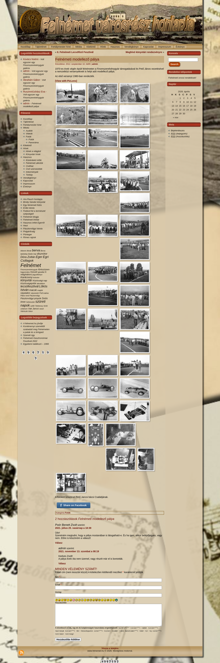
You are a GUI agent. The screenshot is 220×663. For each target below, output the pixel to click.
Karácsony (26, 277)
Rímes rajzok (29, 237)
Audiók (29, 130)
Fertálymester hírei (32, 125)
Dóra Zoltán (27, 257)
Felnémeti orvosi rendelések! (182, 78)
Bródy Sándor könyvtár (34, 202)
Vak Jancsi (33, 308)
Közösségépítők (28, 283)
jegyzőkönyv (37, 275)
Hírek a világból (33, 151)
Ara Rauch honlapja (32, 199)
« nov (175, 117)
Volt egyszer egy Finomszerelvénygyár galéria (35, 74)
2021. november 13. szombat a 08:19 (78, 551)
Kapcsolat (28, 180)
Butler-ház (32, 254)
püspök (37, 298)
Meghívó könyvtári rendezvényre (144, 52)
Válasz (58, 542)
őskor (30, 311)
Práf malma (44, 293)
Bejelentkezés (178, 130)
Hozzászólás (61, 602)
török (46, 306)
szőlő (32, 306)
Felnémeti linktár (31, 219)
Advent (23, 251)
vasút (41, 309)
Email (58, 584)
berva (36, 250)
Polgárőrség (29, 231)
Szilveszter (30, 302)
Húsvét (33, 272)
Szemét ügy (29, 335)
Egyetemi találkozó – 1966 (36, 344)
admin (95, 64)
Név (57, 577)
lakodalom (41, 283)
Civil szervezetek (34, 169)
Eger (39, 257)
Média (26, 127)
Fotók (28, 136)
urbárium (24, 309)
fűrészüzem (44, 269)
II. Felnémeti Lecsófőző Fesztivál (75, 52)
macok (33, 290)
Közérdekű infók (33, 160)
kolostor (36, 277)
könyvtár (26, 280)
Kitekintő (27, 145)
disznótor (42, 253)
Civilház (30, 166)
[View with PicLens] (66, 81)
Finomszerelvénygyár (28, 270)
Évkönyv (27, 186)
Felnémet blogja (31, 217)
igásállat (41, 272)
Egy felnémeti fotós (32, 205)
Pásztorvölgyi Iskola (32, 228)
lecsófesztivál (29, 286)
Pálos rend (24, 296)
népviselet (35, 293)
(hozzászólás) (180, 136)
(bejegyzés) (179, 133)
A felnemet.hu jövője (33, 323)
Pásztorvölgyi (27, 298)
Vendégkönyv (29, 178)
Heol (25, 225)
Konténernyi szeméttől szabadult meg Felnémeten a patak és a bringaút (36, 329)
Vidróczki (24, 311)
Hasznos (27, 157)
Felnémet (30, 265)
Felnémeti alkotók (34, 163)
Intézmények (32, 172)
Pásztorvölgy (35, 296)
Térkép (29, 175)
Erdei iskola (28, 208)
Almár (29, 251)
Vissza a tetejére (110, 648)
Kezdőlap (27, 119)
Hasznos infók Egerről (34, 222)
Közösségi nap (40, 280)
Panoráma (34, 142)
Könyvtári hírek (33, 154)
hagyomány (25, 272)
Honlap (58, 592)
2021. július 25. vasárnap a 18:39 (73, 528)
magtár (40, 290)
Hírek (25, 148)
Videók (29, 133)
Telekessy (39, 306)
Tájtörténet (28, 122)
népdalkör (25, 293)
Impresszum (29, 183)
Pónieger (27, 234)
